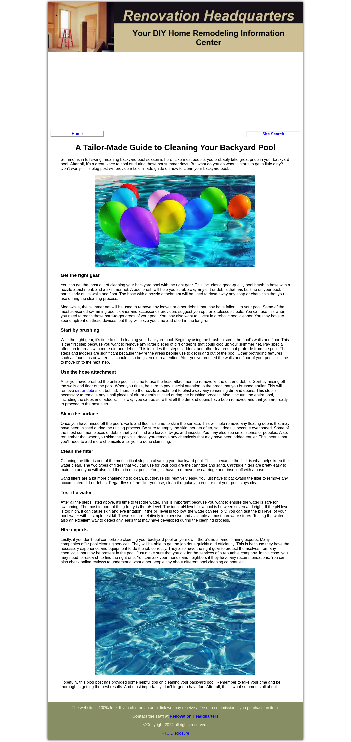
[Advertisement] (175, 91)
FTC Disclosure (175, 733)
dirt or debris (86, 390)
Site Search (273, 134)
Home (77, 134)
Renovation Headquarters (194, 716)
